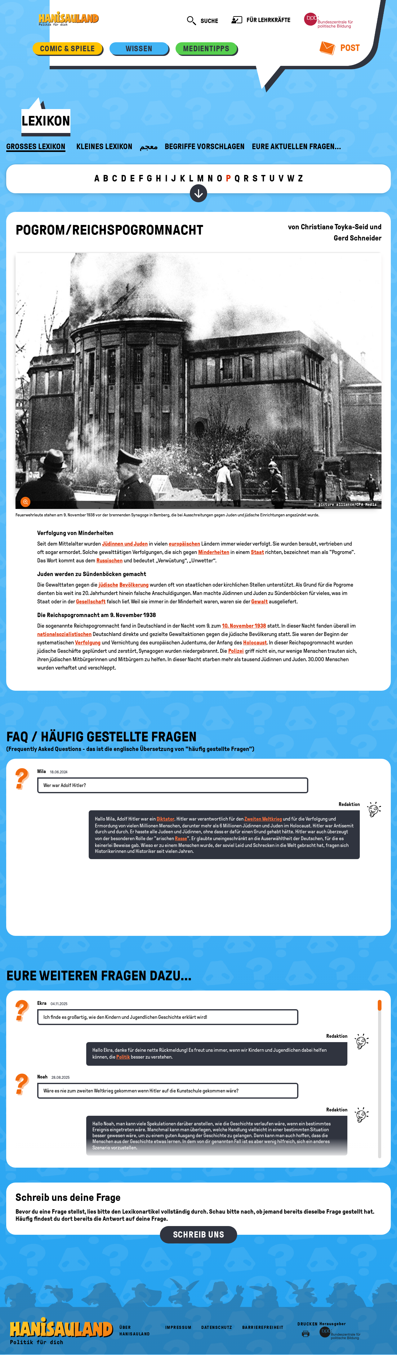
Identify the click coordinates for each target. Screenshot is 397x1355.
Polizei (236, 651)
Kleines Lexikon (104, 147)
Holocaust (255, 642)
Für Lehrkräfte (260, 20)
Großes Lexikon (35, 147)
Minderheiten (213, 552)
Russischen (109, 560)
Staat (257, 552)
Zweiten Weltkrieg (263, 819)
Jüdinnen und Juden (125, 544)
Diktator (165, 819)
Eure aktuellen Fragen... (296, 147)
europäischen (184, 544)
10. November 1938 (244, 626)
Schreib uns (198, 1234)
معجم (149, 147)
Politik (123, 1057)
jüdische (108, 585)
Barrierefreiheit (263, 1327)
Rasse (181, 838)
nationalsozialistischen (64, 634)
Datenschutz (216, 1327)
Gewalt (259, 601)
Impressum (178, 1327)
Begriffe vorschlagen (205, 147)
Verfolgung (87, 642)
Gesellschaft (90, 601)
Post (340, 47)
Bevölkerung (134, 585)
